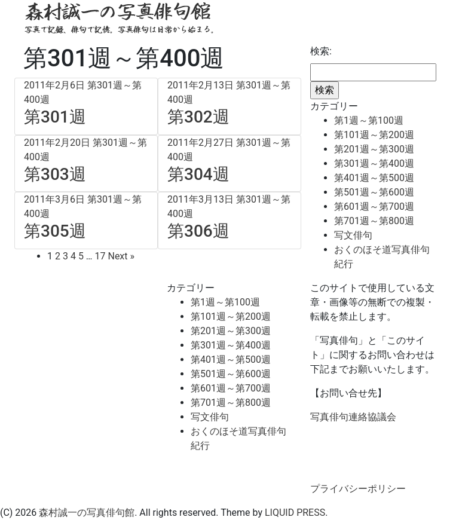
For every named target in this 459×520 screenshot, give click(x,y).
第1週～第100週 (368, 120)
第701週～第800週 (374, 221)
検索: (321, 51)
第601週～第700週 (374, 206)
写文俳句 (353, 235)
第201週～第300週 (374, 149)
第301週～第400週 (374, 163)
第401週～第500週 (374, 177)
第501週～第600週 (374, 192)
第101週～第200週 (374, 134)
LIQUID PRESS (295, 512)
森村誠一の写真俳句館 (86, 512)
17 (100, 256)
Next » (121, 256)
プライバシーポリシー (358, 488)
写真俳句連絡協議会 (353, 417)
